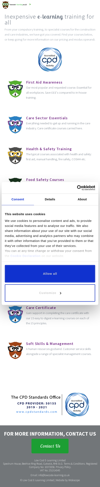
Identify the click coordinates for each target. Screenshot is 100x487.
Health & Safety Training (49, 148)
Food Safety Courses (45, 179)
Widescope (74, 480)
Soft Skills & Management (50, 343)
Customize (50, 293)
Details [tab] (50, 199)
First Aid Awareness (44, 82)
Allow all (50, 273)
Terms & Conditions (74, 463)
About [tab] (82, 199)
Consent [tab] (17, 199)
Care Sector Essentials (47, 118)
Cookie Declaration (25, 256)
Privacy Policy (63, 467)
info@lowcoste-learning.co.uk (54, 475)
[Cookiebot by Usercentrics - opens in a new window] (77, 188)
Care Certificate (41, 307)
